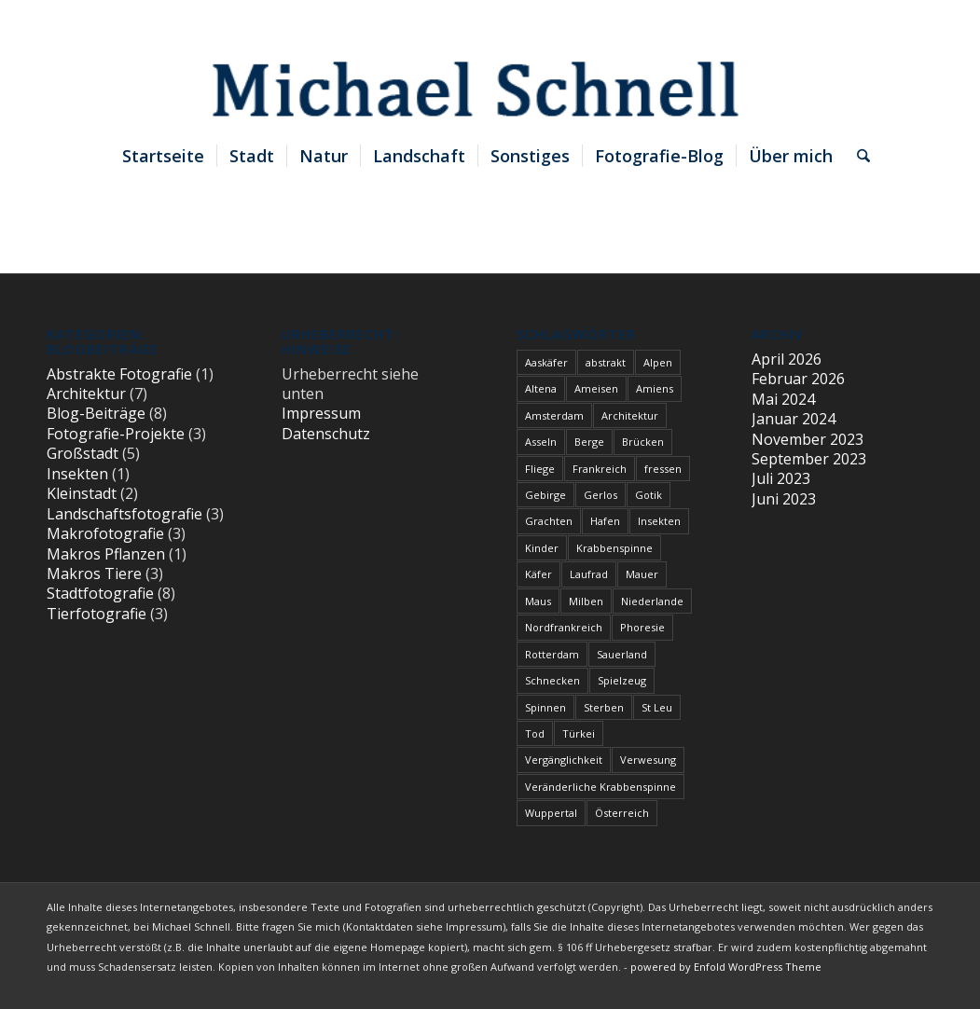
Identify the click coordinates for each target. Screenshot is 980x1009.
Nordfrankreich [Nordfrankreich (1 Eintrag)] (563, 627)
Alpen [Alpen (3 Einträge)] (657, 362)
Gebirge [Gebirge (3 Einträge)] (545, 495)
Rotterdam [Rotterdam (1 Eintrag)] (552, 654)
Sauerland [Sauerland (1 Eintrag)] (622, 654)
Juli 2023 (781, 478)
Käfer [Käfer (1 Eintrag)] (538, 574)
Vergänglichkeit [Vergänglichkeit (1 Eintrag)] (563, 760)
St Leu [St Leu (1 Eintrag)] (657, 707)
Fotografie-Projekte (116, 433)
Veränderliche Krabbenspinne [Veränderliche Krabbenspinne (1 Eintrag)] (600, 787)
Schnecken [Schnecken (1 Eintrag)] (552, 680)
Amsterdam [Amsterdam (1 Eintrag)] (554, 415)
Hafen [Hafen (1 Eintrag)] (605, 521)
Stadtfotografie (100, 593)
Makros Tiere (94, 573)
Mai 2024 (783, 399)
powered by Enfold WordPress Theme (725, 967)
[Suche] (857, 155)
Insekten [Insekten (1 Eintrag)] (659, 521)
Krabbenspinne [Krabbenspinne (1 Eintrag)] (614, 548)
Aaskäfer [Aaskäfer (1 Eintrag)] (546, 362)
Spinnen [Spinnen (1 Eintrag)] (545, 707)
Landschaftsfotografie (124, 514)
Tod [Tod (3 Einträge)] (535, 733)
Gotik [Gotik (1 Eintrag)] (648, 495)
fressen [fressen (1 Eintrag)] (663, 469)
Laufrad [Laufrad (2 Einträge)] (589, 574)
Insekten (77, 473)
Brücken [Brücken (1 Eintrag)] (643, 442)
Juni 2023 (784, 499)
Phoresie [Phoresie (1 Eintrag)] (642, 627)
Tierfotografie (96, 613)
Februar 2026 (798, 378)
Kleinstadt (82, 493)
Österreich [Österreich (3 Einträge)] (622, 813)
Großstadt (82, 453)
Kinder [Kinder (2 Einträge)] (542, 548)
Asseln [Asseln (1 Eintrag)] (541, 442)
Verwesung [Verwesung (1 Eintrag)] (648, 760)
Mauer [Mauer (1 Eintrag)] (642, 574)
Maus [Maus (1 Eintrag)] (538, 601)
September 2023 (809, 459)
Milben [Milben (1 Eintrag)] (586, 601)
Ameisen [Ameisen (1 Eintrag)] (596, 388)
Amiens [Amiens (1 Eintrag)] (654, 388)
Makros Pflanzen (106, 554)
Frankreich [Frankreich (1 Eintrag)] (600, 469)
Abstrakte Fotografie (119, 374)
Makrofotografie (105, 533)
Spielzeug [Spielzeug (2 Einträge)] (622, 680)
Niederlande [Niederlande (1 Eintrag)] (652, 601)
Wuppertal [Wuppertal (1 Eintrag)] (551, 813)
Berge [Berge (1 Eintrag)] (589, 442)
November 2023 (807, 439)
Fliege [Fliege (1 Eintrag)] (540, 469)
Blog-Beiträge (96, 413)
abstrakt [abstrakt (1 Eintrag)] (606, 362)
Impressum (321, 413)
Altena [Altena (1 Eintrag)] (541, 388)
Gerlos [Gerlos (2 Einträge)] (600, 495)
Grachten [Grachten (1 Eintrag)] (549, 521)
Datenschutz (326, 433)
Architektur (86, 393)
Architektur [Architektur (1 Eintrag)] (629, 415)
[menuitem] (163, 155)
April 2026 (786, 359)
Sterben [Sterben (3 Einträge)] (604, 707)
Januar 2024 (793, 418)
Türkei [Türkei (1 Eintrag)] (578, 733)
